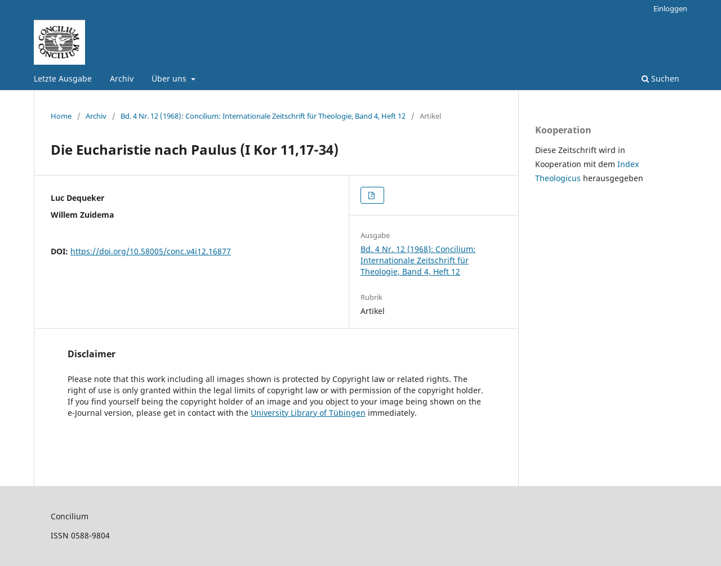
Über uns (170, 78)
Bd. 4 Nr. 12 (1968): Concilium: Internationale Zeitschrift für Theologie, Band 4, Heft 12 (263, 116)
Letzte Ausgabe (63, 78)
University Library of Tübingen (308, 412)
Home (61, 116)
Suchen (660, 78)
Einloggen (670, 8)
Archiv (121, 78)
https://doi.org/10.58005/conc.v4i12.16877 (150, 251)
